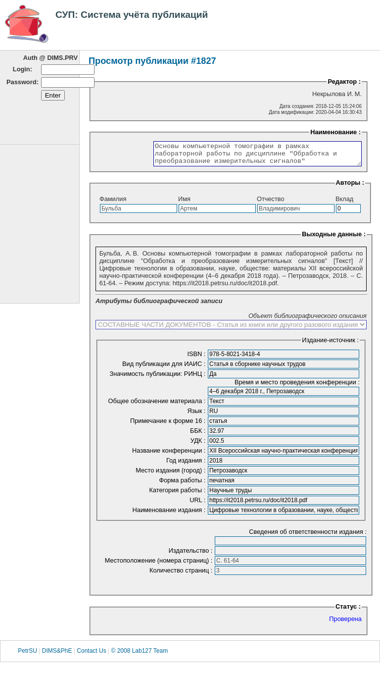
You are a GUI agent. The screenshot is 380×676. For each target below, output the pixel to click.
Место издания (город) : (171, 474)
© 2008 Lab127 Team (139, 655)
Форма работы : (183, 484)
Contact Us (91, 655)
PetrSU (27, 655)
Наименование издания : (170, 514)
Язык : (197, 415)
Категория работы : (178, 494)
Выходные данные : (334, 238)
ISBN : (197, 358)
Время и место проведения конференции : (297, 386)
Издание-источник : (330, 344)
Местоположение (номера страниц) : (159, 565)
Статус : (348, 611)
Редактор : (344, 81)
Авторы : (350, 187)
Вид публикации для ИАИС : (164, 368)
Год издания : (186, 464)
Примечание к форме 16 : (168, 425)
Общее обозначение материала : (157, 405)
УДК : (198, 445)
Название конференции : (169, 455)
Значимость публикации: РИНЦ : (158, 378)
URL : (198, 504)
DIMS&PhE (57, 655)
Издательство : (191, 555)
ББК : (198, 435)
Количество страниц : (181, 574)
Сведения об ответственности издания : (308, 536)
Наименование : (335, 132)
